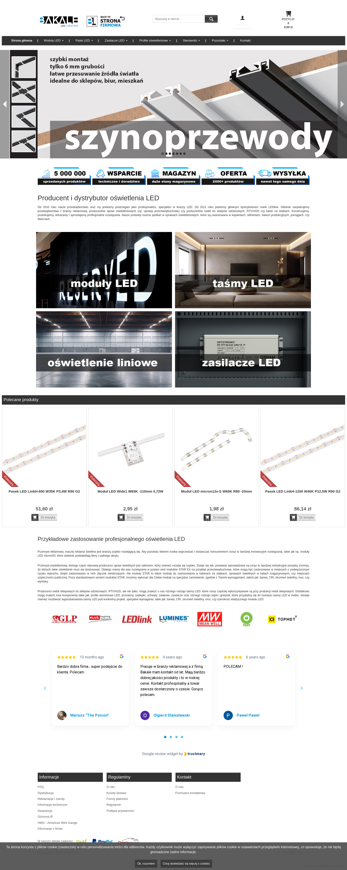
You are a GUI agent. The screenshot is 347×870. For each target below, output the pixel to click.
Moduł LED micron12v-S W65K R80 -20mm (216, 491)
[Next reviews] (301, 688)
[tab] (165, 737)
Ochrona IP (45, 816)
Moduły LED (52, 40)
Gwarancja (45, 811)
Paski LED (82, 40)
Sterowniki (190, 40)
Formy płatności (117, 799)
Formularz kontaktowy (190, 793)
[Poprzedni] (4, 104)
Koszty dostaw (116, 793)
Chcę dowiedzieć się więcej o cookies (186, 863)
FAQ (41, 787)
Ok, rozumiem (146, 863)
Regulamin (114, 804)
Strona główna (21, 40)
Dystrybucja (46, 793)
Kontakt (245, 40)
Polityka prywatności (120, 811)
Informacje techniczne (52, 804)
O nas (111, 787)
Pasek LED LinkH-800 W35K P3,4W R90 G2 (44, 491)
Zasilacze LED (114, 40)
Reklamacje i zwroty (51, 799)
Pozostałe (218, 40)
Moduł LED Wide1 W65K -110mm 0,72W (130, 491)
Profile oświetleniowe (153, 40)
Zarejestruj (242, 28)
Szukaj (211, 19)
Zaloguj (242, 24)
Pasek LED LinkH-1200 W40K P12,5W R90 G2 (302, 491)
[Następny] (342, 104)
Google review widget (160, 754)
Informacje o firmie (50, 828)
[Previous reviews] (45, 688)
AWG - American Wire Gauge (57, 822)
